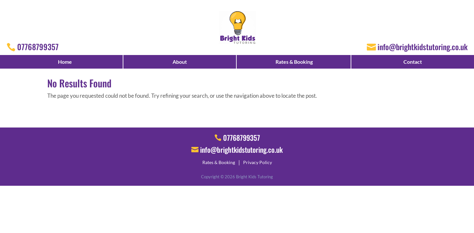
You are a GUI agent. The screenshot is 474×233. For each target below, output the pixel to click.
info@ (241, 149)
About (180, 62)
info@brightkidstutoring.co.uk (423, 46)
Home (65, 62)
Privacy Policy (257, 162)
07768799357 (38, 46)
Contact (412, 62)
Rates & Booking (294, 62)
